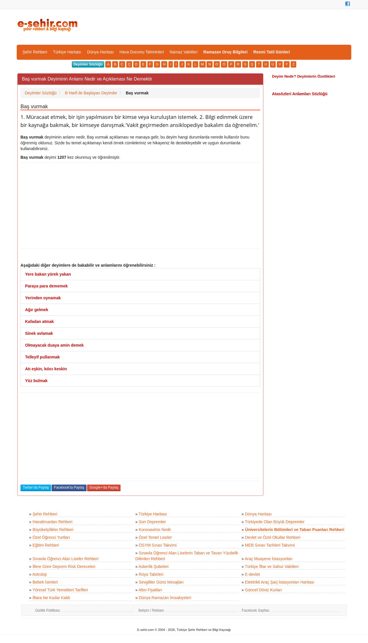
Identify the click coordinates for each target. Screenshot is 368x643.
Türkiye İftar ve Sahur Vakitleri (271, 566)
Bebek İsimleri (45, 582)
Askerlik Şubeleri (153, 566)
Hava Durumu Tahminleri (141, 52)
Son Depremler (152, 521)
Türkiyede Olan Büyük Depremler (275, 521)
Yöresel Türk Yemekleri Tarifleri (60, 590)
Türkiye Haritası (67, 52)
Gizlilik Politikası (47, 610)
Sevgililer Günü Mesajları (161, 582)
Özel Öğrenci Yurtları (51, 537)
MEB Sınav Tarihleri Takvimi (270, 545)
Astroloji (39, 574)
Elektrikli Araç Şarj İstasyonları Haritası (279, 582)
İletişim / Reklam (151, 610)
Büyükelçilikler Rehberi (53, 529)
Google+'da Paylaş (104, 487)
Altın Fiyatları (150, 590)
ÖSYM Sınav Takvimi (158, 545)
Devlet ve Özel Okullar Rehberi (272, 537)
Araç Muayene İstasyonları (268, 558)
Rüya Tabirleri (151, 574)
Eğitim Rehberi (46, 545)
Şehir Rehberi (34, 52)
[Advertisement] (140, 205)
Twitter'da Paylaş (36, 487)
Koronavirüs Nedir (155, 529)
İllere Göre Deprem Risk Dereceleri (64, 566)
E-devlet (252, 574)
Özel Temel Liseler (155, 537)
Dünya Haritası (100, 52)
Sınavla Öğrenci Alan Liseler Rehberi (66, 558)
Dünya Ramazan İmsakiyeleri (165, 597)
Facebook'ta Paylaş (69, 487)
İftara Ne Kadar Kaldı (51, 597)
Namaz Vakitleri (184, 52)
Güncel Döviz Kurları (263, 590)
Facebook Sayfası (255, 610)
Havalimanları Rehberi (53, 521)
